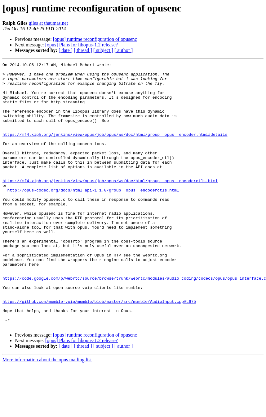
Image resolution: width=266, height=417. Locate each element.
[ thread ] (83, 50)
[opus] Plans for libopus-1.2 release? (81, 44)
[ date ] (66, 50)
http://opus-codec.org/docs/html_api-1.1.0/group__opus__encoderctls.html (93, 216)
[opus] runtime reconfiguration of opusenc (95, 39)
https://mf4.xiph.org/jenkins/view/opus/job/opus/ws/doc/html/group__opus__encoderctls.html (110, 205)
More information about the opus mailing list (47, 411)
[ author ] (123, 50)
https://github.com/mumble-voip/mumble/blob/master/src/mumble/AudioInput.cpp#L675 (99, 349)
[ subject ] (103, 50)
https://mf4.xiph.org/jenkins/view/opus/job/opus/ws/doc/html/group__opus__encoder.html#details (114, 149)
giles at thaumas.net (48, 23)
